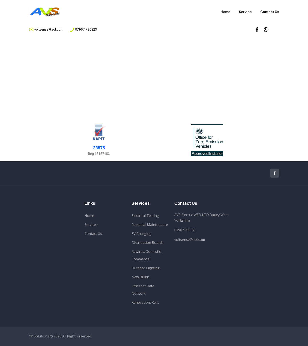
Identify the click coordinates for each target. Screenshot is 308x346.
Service (245, 12)
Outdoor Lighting (146, 268)
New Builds (141, 277)
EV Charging (141, 233)
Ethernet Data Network (143, 290)
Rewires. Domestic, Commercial (146, 255)
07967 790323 (86, 29)
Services (91, 224)
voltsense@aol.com (189, 239)
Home (225, 12)
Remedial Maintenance (150, 224)
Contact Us (269, 12)
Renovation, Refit (145, 302)
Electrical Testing (145, 215)
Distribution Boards (147, 242)
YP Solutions (39, 336)
